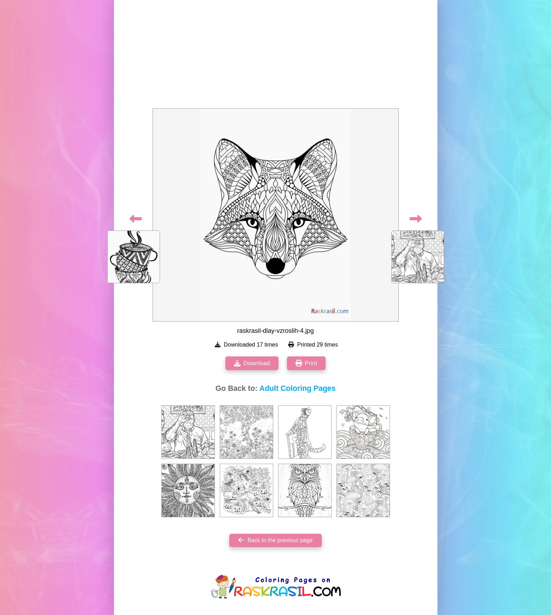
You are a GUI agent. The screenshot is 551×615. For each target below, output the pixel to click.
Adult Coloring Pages (298, 388)
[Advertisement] (275, 56)
